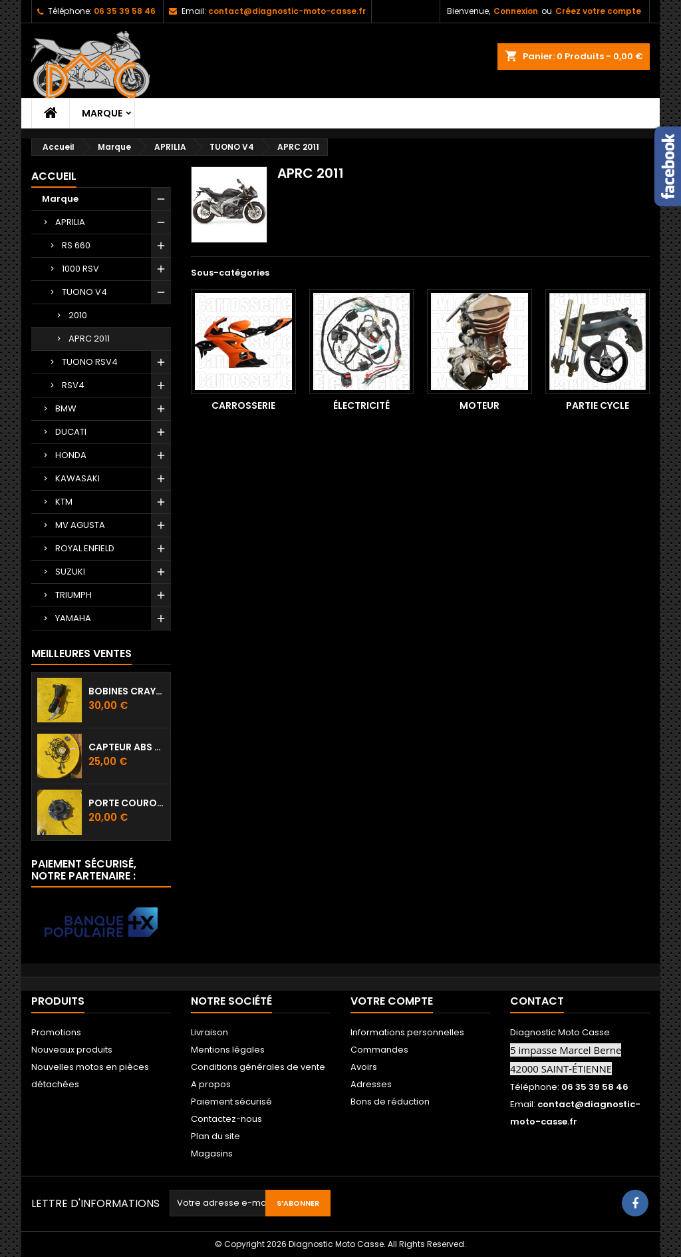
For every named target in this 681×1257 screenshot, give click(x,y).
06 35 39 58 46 (125, 11)
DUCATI (70, 431)
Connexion (515, 11)
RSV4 (73, 385)
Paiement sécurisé (231, 1101)
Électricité (361, 405)
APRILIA (70, 222)
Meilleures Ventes (81, 653)
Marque (102, 113)
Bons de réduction (390, 1101)
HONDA (70, 455)
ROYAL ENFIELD (84, 548)
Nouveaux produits (71, 1049)
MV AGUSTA (80, 525)
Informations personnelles (407, 1032)
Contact (537, 1001)
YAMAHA (73, 618)
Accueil (53, 176)
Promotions (56, 1032)
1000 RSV (80, 268)
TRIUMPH (73, 595)
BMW (65, 408)
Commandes (379, 1049)
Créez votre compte (598, 11)
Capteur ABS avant (126, 747)
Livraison (209, 1032)
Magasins (212, 1153)
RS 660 (76, 245)
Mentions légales (228, 1049)
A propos (211, 1084)
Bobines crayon (126, 691)
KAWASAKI (77, 478)
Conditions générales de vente (258, 1067)
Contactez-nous (226, 1119)
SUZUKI (70, 571)
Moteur (479, 405)
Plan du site (215, 1136)
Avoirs (363, 1067)
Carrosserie (243, 405)
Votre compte (391, 1001)
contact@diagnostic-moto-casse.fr (287, 11)
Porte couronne (126, 803)
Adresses (371, 1084)
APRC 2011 (89, 338)
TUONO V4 (84, 292)
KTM (63, 501)
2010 (77, 315)
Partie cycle (597, 405)
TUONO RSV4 (90, 362)
